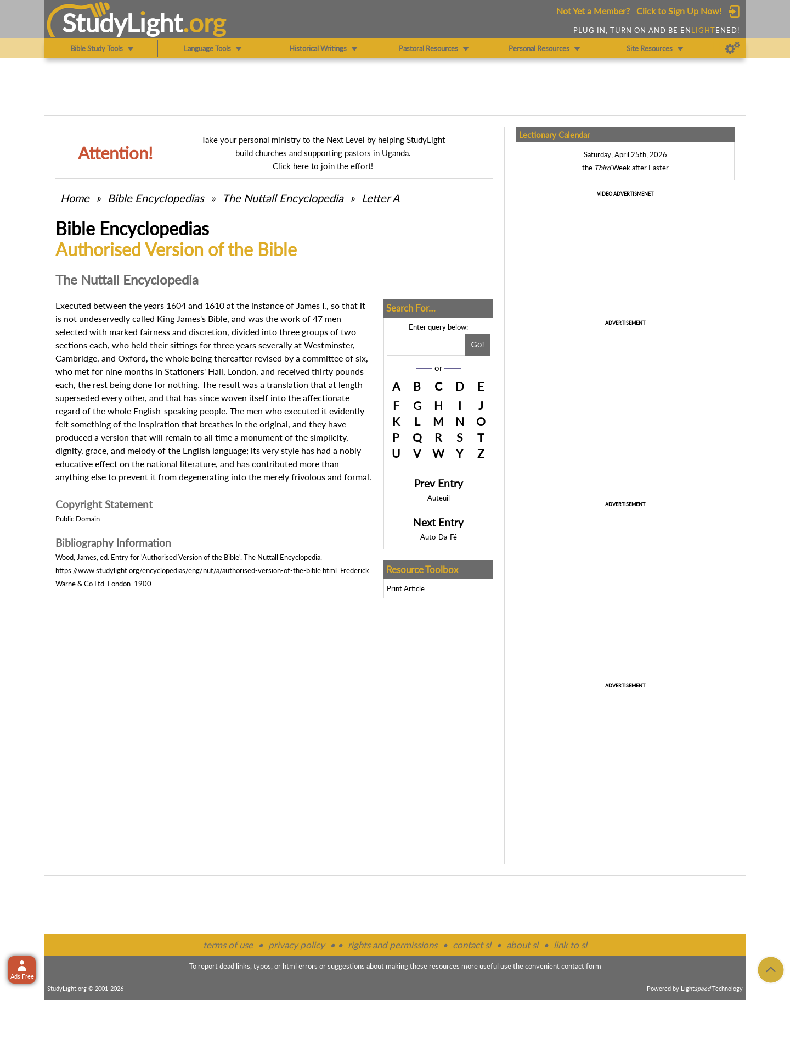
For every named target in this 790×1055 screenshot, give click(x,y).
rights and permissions (392, 945)
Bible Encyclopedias (156, 197)
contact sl (472, 945)
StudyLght (122, 22)
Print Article (406, 588)
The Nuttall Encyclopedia (282, 197)
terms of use (228, 945)
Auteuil (438, 497)
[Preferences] (732, 48)
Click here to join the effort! (323, 166)
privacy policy (296, 945)
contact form (581, 966)
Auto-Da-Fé (438, 536)
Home (74, 197)
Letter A (381, 197)
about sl (522, 945)
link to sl (570, 945)
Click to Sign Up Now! (678, 10)
